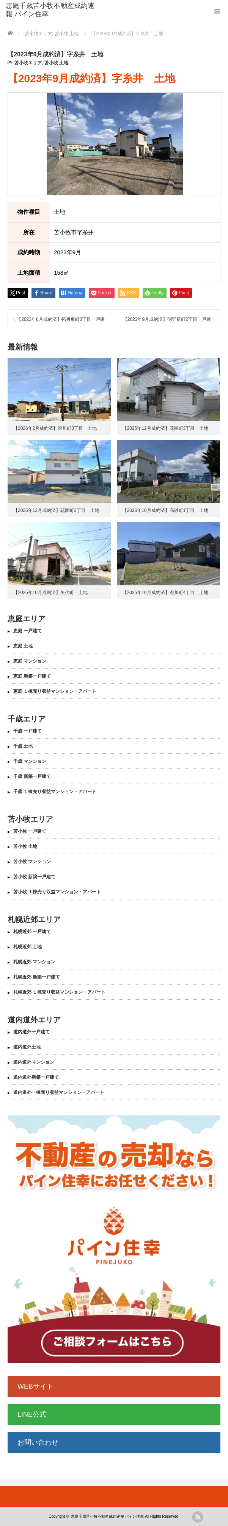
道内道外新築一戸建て (36, 1077)
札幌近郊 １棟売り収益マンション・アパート (59, 992)
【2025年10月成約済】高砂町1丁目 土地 (166, 510)
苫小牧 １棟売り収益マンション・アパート (57, 891)
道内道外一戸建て (31, 1031)
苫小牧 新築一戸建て (34, 876)
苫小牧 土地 (56, 62)
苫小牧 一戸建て (29, 831)
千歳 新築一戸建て (32, 776)
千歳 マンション (29, 761)
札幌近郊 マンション (34, 961)
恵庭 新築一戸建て (32, 676)
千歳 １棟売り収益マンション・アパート (54, 791)
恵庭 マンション (29, 661)
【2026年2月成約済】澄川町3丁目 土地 (55, 428)
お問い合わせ (37, 1442)
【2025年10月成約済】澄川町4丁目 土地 (166, 592)
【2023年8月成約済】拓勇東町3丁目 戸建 (61, 319)
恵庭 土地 (23, 646)
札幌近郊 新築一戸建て (36, 977)
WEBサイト (35, 1386)
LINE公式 (31, 1414)
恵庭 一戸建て (27, 630)
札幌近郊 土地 (27, 946)
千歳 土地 (23, 746)
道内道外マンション (33, 1062)
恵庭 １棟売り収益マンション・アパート (54, 691)
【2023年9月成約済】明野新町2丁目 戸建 (167, 319)
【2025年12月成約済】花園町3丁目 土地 (166, 428)
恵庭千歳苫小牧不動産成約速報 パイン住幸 (50, 10)
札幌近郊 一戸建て (32, 931)
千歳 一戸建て (27, 731)
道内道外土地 (27, 1047)
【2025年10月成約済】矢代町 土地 (50, 592)
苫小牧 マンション (32, 861)
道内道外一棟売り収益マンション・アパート (58, 1092)
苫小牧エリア (28, 62)
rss (197, 1517)
